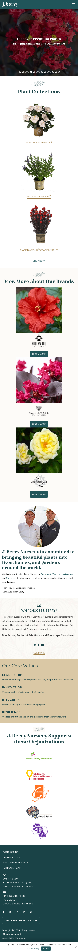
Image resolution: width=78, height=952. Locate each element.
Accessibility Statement (14, 938)
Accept (46, 948)
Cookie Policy (33, 948)
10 (45, 72)
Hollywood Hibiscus (39, 142)
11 (48, 72)
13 (53, 72)
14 (56, 72)
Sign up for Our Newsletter (21, 920)
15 (59, 72)
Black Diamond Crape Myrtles (39, 250)
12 (50, 72)
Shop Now (39, 261)
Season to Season (39, 196)
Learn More (39, 354)
